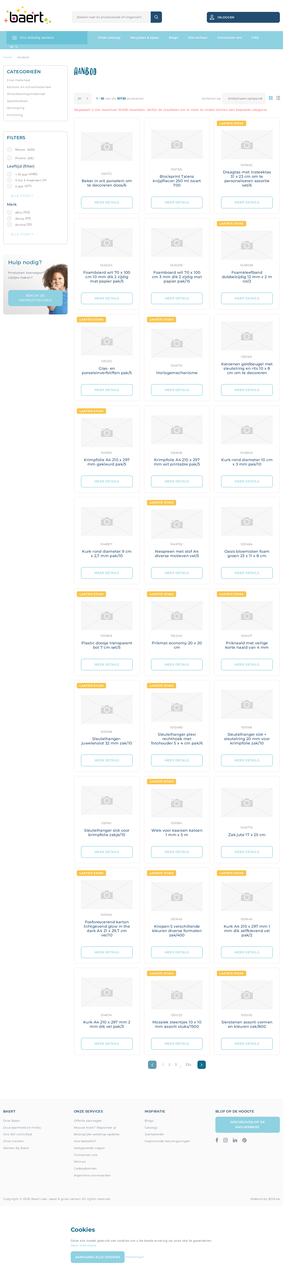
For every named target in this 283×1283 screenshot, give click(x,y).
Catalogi (151, 1127)
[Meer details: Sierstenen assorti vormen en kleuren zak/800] (247, 1003)
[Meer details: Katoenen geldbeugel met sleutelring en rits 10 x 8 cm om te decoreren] (247, 349)
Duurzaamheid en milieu (22, 1127)
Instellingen (135, 1257)
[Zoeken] (111, 17)
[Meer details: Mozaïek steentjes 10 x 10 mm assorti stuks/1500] (177, 1003)
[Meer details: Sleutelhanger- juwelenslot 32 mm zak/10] (107, 717)
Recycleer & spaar (144, 37)
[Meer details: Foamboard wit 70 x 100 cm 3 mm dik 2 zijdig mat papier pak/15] (177, 255)
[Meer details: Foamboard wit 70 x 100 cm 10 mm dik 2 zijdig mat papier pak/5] (107, 255)
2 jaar (19, 186)
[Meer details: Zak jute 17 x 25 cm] (247, 811)
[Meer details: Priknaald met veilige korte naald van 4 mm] (247, 623)
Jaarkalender (154, 1134)
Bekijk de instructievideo (35, 298)
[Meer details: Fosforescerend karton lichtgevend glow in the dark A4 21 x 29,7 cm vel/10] (107, 907)
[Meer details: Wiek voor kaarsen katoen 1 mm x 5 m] (177, 811)
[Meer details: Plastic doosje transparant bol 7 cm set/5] (107, 623)
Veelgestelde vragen (89, 1148)
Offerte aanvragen (88, 1121)
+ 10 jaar (21, 174)
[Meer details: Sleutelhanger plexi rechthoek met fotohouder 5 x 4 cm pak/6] (177, 717)
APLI (18, 212)
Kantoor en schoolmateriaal (29, 87)
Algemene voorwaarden (92, 1175)
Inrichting (15, 115)
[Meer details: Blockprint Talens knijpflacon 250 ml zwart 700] (177, 157)
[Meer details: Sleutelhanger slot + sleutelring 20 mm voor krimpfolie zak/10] (247, 717)
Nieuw (25, 149)
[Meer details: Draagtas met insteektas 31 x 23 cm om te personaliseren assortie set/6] (247, 157)
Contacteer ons (229, 37)
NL (14, 46)
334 (188, 1065)
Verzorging (15, 108)
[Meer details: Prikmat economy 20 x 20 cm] (177, 623)
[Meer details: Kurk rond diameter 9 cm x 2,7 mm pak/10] (107, 532)
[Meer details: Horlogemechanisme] (177, 349)
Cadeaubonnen (85, 1168)
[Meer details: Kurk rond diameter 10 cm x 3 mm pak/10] (247, 440)
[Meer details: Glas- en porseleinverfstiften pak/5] (107, 349)
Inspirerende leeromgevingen (167, 1141)
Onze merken (13, 1141)
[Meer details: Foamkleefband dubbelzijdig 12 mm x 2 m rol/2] (247, 255)
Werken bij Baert (16, 1148)
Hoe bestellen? (85, 1141)
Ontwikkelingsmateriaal (26, 94)
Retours (80, 1161)
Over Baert (11, 1121)
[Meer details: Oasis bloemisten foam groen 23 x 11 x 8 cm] (247, 532)
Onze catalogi (109, 37)
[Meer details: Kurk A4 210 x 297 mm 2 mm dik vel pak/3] (107, 1003)
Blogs (173, 37)
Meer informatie (83, 1245)
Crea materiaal (18, 80)
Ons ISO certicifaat (17, 1134)
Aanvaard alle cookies (97, 1257)
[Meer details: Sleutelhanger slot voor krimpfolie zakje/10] (107, 811)
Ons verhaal (197, 37)
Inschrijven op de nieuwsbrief (247, 1124)
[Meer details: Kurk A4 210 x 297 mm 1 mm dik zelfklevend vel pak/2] (247, 907)
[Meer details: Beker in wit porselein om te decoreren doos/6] (107, 157)
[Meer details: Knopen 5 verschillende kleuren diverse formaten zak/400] (177, 907)
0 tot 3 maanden (28, 180)
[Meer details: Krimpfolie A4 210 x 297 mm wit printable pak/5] (177, 440)
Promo (24, 158)
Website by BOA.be (265, 1199)
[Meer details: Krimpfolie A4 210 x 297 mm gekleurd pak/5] (107, 440)
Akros (19, 219)
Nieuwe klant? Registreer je (95, 1127)
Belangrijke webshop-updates (97, 1134)
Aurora (20, 225)
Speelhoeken (17, 101)
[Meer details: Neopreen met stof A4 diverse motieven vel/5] (177, 532)
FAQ (255, 37)
